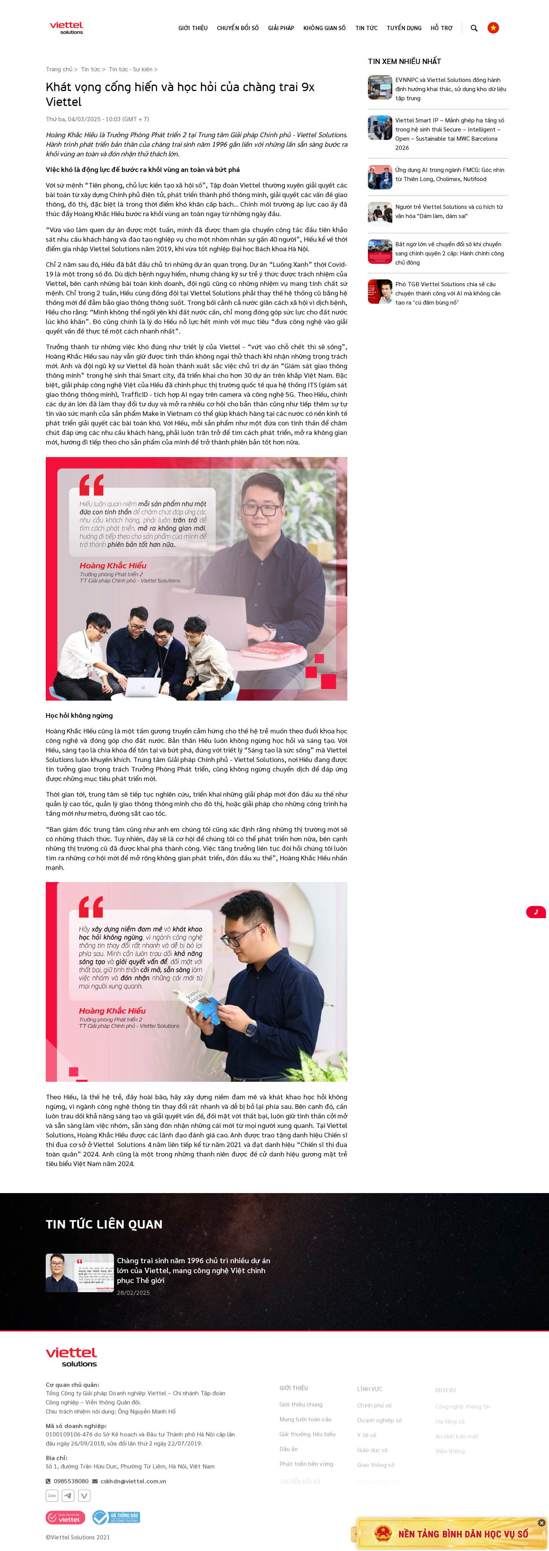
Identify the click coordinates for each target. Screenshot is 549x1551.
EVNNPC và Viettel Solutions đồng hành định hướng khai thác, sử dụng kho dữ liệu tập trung (450, 88)
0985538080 (70, 1484)
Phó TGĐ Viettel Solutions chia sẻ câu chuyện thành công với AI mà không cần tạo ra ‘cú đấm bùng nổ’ (448, 293)
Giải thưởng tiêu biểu (307, 1441)
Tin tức (366, 27)
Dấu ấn (288, 1456)
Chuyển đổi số (238, 27)
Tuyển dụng (404, 27)
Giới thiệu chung (301, 1411)
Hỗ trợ (442, 27)
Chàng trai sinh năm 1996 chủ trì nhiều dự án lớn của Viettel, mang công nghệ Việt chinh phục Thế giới (193, 1270)
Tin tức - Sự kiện (130, 69)
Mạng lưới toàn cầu (305, 1426)
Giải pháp (281, 27)
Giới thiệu (193, 27)
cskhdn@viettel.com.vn (133, 1484)
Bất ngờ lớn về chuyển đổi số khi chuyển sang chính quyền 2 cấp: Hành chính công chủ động (449, 253)
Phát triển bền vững (306, 1470)
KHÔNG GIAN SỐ (324, 27)
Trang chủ (59, 69)
